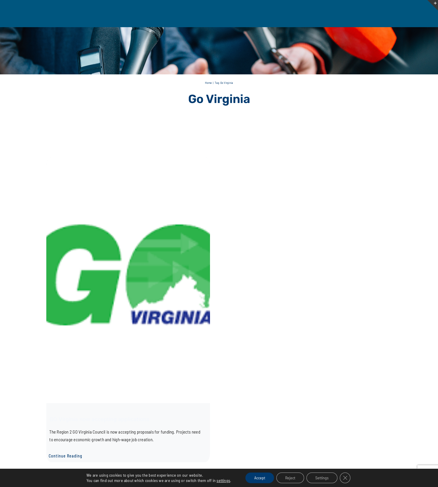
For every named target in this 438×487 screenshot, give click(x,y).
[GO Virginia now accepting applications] (128, 161)
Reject (290, 477)
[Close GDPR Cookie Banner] (345, 478)
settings (223, 480)
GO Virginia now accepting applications (99, 419)
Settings (322, 477)
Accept (259, 477)
